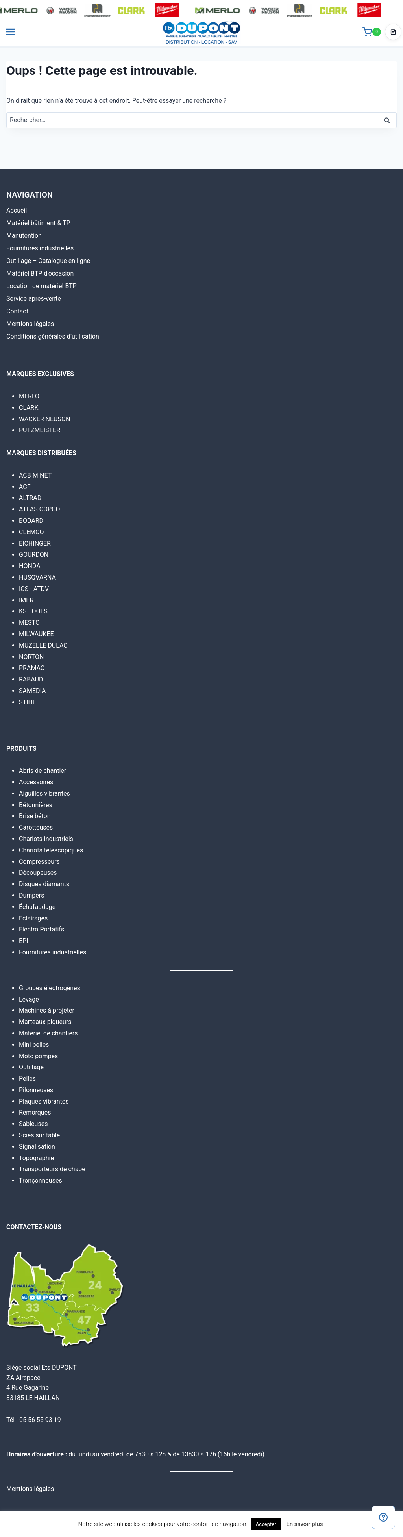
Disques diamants (44, 884)
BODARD (31, 520)
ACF (25, 487)
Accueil (16, 210)
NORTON (31, 657)
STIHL (27, 702)
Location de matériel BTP (41, 286)
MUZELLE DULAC (43, 645)
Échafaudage (37, 907)
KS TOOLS (33, 611)
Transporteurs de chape (52, 1169)
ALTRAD (30, 498)
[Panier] (371, 35)
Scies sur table (39, 1135)
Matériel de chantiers (48, 1033)
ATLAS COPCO (39, 509)
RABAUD (31, 679)
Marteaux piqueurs (45, 1022)
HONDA (30, 566)
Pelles (27, 1078)
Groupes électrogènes (49, 988)
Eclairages (33, 918)
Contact (17, 311)
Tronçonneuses (40, 1180)
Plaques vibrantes (44, 1101)
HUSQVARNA (37, 577)
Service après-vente (33, 298)
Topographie (36, 1158)
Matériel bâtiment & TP (38, 223)
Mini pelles (34, 1044)
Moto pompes (38, 1056)
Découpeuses (38, 872)
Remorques (35, 1112)
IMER (26, 600)
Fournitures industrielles (40, 248)
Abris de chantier (42, 770)
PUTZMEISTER (39, 430)
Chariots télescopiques (51, 850)
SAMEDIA (32, 690)
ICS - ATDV (34, 589)
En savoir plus (304, 1524)
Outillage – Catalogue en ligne (48, 261)
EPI (23, 940)
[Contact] (383, 1517)
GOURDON (33, 554)
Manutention (24, 235)
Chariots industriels (46, 839)
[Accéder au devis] (393, 35)
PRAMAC (31, 668)
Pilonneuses (36, 1090)
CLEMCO (31, 532)
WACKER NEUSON (44, 419)
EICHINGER (35, 543)
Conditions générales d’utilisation (52, 336)
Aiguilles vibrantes (44, 793)
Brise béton (35, 816)
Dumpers (31, 895)
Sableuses (33, 1124)
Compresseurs (39, 861)
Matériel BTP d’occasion (40, 273)
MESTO (29, 622)
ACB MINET (35, 475)
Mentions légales (30, 324)
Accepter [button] (266, 1524)
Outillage (31, 1067)
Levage (29, 999)
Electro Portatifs (41, 929)
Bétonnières (35, 805)
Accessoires (36, 782)
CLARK (29, 407)
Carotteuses (36, 827)
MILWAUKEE (36, 634)
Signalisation (37, 1146)
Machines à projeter (46, 1010)
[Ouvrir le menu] (10, 35)
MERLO (29, 396)
